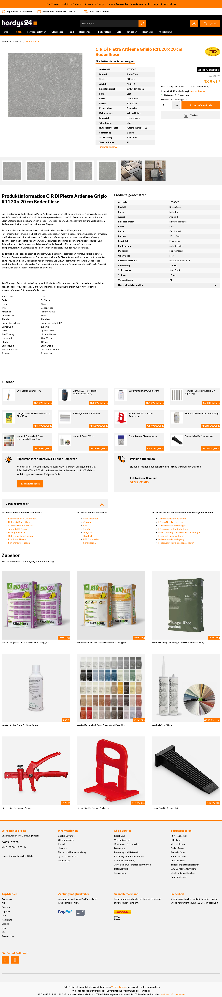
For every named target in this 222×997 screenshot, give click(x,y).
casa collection (90, 518)
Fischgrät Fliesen (17, 532)
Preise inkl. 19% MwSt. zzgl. (183, 91)
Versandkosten (122, 839)
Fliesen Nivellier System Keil (199, 436)
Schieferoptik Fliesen (19, 542)
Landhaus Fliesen (17, 539)
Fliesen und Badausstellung (72, 852)
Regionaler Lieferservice (126, 844)
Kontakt (62, 844)
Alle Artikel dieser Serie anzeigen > (115, 61)
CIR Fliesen (176, 839)
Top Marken (9, 894)
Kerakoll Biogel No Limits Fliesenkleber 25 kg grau (25, 642)
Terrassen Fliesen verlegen (172, 525)
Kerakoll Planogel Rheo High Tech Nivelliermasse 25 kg (178, 642)
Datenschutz (121, 868)
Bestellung (119, 848)
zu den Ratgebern (30, 483)
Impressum (120, 872)
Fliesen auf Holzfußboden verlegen (176, 542)
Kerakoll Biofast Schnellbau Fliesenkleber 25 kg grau (101, 642)
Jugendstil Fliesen (17, 529)
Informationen (68, 830)
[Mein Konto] (194, 23)
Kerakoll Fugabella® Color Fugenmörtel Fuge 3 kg (30, 437)
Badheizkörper (178, 852)
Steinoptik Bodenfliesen (20, 525)
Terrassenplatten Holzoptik (185, 864)
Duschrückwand (179, 877)
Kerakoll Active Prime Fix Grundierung (20, 725)
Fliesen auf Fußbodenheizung (173, 529)
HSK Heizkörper (179, 835)
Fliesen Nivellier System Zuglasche (93, 808)
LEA (4, 927)
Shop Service (122, 830)
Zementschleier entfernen (172, 518)
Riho (4, 932)
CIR (85, 525)
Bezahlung (119, 835)
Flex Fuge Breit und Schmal (86, 413)
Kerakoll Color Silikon (83, 436)
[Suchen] (142, 23)
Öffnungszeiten (66, 839)
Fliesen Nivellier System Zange (16, 808)
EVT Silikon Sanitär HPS (29, 390)
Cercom (87, 522)
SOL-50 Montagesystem (183, 868)
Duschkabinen (178, 860)
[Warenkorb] (210, 23)
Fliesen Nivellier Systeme (171, 522)
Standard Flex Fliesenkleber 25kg (202, 413)
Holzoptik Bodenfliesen (20, 522)
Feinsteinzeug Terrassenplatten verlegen (179, 532)
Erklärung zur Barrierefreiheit (129, 856)
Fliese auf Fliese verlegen (171, 535)
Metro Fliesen (178, 844)
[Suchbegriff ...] (109, 23)
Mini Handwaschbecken (183, 872)
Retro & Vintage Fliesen (20, 535)
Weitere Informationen (173, 994)
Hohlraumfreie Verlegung (171, 539)
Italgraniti (88, 532)
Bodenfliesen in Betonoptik (22, 518)
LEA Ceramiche (91, 539)
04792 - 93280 (139, 482)
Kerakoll (87, 535)
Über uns (62, 848)
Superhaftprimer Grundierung (144, 390)
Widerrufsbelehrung (124, 860)
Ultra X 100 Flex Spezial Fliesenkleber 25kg (85, 392)
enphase (6, 911)
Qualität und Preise (68, 856)
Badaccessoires (179, 856)
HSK (4, 915)
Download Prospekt (55, 504)
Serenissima (89, 542)
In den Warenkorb (201, 105)
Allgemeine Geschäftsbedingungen (132, 864)
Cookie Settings (66, 835)
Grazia (86, 529)
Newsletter (64, 860)
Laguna (5, 923)
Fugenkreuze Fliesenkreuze (143, 436)
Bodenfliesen (177, 848)
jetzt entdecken (166, 3)
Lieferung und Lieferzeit (126, 852)
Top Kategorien (181, 830)
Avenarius (7, 899)
